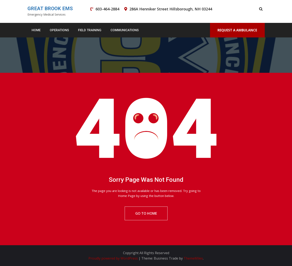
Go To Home (146, 213)
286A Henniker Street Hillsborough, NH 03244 (170, 8)
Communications (125, 30)
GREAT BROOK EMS (50, 8)
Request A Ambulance (237, 30)
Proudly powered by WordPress (113, 258)
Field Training (89, 30)
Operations (59, 30)
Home (36, 30)
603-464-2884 (107, 8)
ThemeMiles (193, 258)
